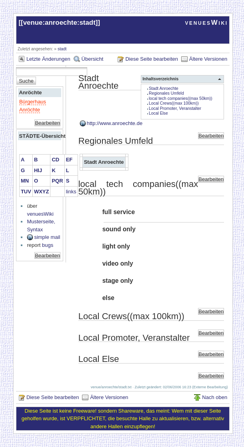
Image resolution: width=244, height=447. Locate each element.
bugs (47, 245)
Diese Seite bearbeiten (151, 59)
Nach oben (214, 397)
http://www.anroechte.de (114, 123)
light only (116, 246)
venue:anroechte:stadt (59, 22)
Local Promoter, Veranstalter (175, 108)
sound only (119, 229)
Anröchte (30, 92)
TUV (26, 192)
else (108, 297)
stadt (62, 49)
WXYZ (41, 192)
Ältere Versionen (208, 59)
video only (117, 263)
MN (25, 181)
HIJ (38, 170)
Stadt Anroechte (163, 88)
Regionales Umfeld (166, 93)
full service (118, 212)
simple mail (47, 237)
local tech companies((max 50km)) (180, 98)
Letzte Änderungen (48, 59)
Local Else (158, 113)
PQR (57, 181)
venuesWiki (206, 22)
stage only (117, 280)
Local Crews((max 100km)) (174, 103)
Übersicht (93, 59)
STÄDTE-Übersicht (39, 136)
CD (55, 160)
